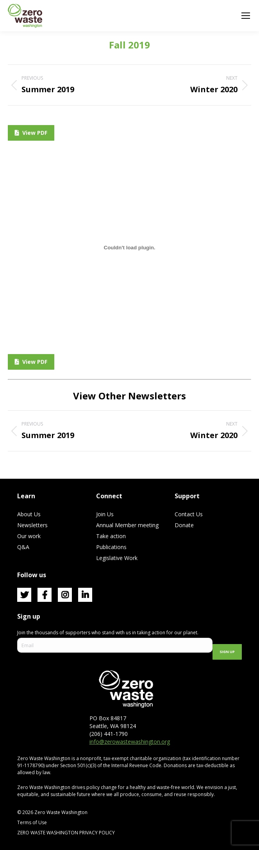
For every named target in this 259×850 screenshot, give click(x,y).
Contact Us (189, 514)
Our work (29, 536)
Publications (111, 547)
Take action (111, 536)
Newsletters (32, 525)
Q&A (23, 547)
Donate (184, 525)
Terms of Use (32, 822)
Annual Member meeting (127, 525)
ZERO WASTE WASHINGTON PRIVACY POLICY (66, 832)
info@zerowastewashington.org (129, 741)
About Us (29, 514)
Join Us (105, 514)
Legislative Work (117, 558)
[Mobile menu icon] (245, 15)
